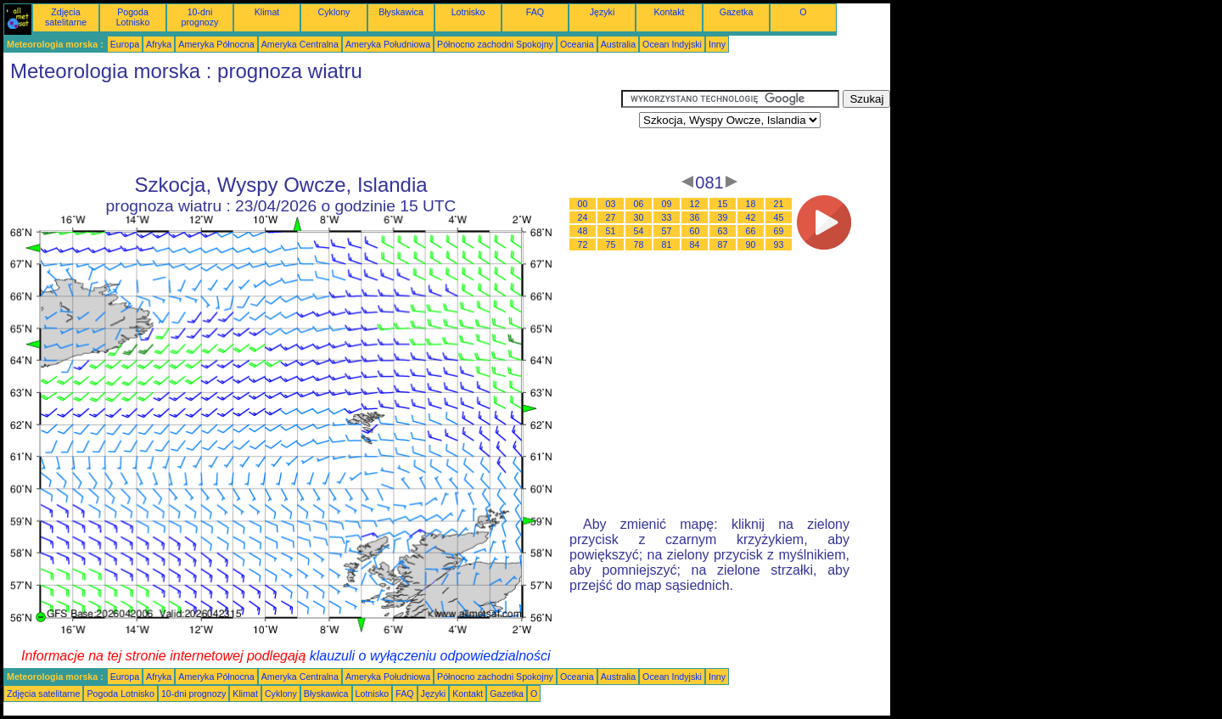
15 (723, 204)
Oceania (577, 44)
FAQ (535, 12)
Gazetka (737, 12)
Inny (717, 44)
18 (751, 204)
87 (723, 244)
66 (751, 231)
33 (667, 217)
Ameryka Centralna (300, 44)
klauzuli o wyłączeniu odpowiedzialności (430, 656)
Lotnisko (468, 12)
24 (583, 217)
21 (779, 204)
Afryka (158, 44)
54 (639, 231)
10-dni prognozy (200, 17)
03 (611, 204)
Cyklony (334, 12)
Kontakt (668, 12)
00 (583, 204)
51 (611, 231)
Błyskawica (400, 12)
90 (751, 244)
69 (779, 231)
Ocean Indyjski (672, 44)
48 (583, 231)
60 (695, 231)
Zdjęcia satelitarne (66, 17)
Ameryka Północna (216, 44)
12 (695, 204)
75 (611, 244)
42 (751, 217)
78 (639, 244)
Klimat (267, 12)
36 (695, 217)
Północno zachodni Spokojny (495, 44)
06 (639, 204)
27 (611, 217)
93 (779, 244)
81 (667, 244)
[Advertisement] (312, 128)
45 (779, 217)
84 (695, 244)
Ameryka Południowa (387, 44)
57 (667, 231)
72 (583, 244)
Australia (618, 44)
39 (723, 217)
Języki (602, 12)
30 (639, 217)
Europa (124, 44)
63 (723, 231)
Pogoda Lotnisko (133, 17)
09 (667, 204)
